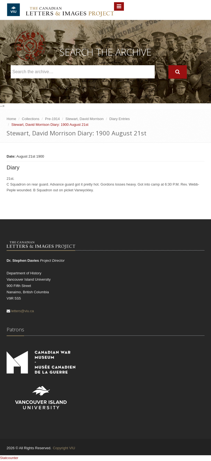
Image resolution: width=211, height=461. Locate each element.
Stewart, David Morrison (84, 119)
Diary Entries (119, 119)
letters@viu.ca (22, 311)
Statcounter (9, 458)
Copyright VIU (64, 448)
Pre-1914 (52, 119)
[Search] (177, 72)
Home (11, 119)
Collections (31, 119)
